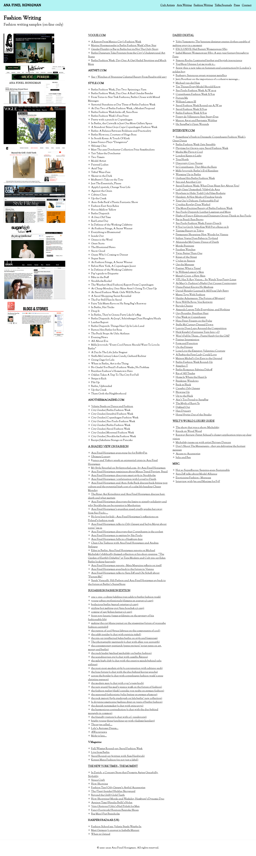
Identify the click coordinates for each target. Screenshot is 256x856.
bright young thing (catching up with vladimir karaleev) (123, 721)
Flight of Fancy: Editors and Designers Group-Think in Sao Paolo (213, 216)
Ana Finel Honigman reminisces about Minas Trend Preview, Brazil (129, 472)
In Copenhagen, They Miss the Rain (196, 167)
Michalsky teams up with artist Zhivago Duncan (203, 442)
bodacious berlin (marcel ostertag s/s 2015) (114, 605)
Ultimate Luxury (100, 457)
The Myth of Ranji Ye (188, 403)
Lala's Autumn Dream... (104, 728)
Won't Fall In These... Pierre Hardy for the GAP (203, 336)
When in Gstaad (100, 834)
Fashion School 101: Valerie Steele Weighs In (116, 827)
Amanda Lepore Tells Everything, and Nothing (203, 310)
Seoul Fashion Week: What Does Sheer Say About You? (207, 186)
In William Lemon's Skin (190, 272)
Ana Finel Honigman (22, 5)
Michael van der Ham (188, 83)
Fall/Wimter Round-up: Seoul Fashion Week (117, 749)
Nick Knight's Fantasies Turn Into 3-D (198, 332)
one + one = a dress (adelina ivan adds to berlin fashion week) (126, 597)
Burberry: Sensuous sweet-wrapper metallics (201, 76)
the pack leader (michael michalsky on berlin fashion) (121, 653)
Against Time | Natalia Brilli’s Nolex (111, 803)
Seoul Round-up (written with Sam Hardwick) (118, 756)
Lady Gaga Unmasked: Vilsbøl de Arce (198, 190)
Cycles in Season (185, 261)
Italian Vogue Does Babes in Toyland (197, 238)
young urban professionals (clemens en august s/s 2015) (122, 601)
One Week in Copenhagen (191, 317)
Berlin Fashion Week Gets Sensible (196, 145)
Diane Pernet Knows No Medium (194, 287)
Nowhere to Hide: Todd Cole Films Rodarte (200, 193)
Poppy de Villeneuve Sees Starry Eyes (197, 117)
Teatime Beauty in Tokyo (190, 231)
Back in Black (183, 385)
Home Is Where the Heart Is (191, 377)
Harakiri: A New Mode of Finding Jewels (199, 197)
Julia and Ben (183, 457)
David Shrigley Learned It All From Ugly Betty (202, 291)
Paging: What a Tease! (188, 268)
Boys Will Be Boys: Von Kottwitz (194, 302)
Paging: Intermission (187, 340)
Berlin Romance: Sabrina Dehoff (194, 370)
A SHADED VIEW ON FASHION (108, 447)
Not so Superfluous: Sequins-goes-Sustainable (203, 470)
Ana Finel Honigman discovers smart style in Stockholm (123, 475)
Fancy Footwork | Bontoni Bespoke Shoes (115, 810)
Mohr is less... (99, 736)
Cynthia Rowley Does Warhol (193, 205)
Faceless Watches (185, 250)
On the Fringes (184, 347)
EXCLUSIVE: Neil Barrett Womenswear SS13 (201, 49)
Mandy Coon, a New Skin (190, 276)
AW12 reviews (99, 732)
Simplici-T (182, 366)
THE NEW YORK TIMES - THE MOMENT (113, 766)
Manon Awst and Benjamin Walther (196, 121)
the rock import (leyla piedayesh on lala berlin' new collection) (126, 698)
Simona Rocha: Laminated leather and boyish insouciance (209, 60)
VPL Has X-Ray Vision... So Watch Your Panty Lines (206, 280)
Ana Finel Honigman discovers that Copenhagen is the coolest (127, 532)
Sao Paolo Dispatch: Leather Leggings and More (203, 212)
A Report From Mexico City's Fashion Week (116, 42)
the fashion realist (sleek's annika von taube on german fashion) (127, 691)
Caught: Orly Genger (188, 388)
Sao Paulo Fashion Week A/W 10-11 (196, 91)
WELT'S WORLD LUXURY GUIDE (194, 421)
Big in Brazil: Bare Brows (189, 220)
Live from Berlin (100, 752)
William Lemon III (186, 102)
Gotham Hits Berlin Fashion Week (195, 178)
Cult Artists (167, 5)
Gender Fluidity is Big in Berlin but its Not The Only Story (124, 49)
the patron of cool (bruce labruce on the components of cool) (125, 631)
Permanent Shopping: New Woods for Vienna (202, 235)
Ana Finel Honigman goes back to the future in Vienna (122, 569)
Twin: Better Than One (189, 253)
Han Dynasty (183, 411)
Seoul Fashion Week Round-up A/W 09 (199, 106)
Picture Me (182, 98)
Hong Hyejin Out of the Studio (194, 415)
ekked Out (184, 407)
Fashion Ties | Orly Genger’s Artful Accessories (118, 788)
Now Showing (99, 784)
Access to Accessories (188, 454)
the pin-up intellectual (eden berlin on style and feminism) (124, 638)
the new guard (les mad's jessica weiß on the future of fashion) (126, 687)
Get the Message (185, 265)
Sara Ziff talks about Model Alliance (196, 474)
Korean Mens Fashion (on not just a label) (114, 760)
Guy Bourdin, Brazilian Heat (192, 313)
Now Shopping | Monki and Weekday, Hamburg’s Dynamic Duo (127, 799)
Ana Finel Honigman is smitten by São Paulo (116, 535)
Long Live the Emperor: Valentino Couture (200, 351)
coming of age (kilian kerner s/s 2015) (111, 612)
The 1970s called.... (101, 725)
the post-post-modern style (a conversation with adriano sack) (127, 668)
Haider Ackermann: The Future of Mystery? (200, 298)
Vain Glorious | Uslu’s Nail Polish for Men (115, 806)
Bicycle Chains (184, 306)
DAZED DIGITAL (183, 35)
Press (237, 5)
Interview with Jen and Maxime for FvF (198, 481)
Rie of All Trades (185, 373)
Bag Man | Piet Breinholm (105, 814)
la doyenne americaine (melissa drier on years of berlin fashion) (126, 702)
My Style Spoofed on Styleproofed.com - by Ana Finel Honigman (128, 468)
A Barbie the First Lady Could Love (196, 355)
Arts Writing (184, 5)
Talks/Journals (223, 5)
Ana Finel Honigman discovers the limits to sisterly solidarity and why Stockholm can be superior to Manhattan (127, 503)
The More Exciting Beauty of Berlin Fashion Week (204, 208)
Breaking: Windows (187, 381)
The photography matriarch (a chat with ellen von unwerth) (125, 642)
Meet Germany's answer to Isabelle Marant (115, 830)
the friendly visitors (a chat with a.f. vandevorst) (119, 717)
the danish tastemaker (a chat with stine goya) (117, 706)
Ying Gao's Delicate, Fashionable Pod (197, 201)
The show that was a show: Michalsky (197, 427)
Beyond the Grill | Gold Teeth (108, 795)
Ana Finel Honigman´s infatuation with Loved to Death (123, 479)
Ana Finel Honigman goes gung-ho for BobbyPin (119, 453)
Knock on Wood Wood (189, 431)
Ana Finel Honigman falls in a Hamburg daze (117, 539)
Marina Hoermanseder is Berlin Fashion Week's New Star (123, 45)
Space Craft (98, 780)
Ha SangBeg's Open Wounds (192, 124)
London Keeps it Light (188, 156)
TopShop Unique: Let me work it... (195, 64)
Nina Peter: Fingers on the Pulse (194, 321)
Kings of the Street (186, 257)
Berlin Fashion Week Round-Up (194, 362)
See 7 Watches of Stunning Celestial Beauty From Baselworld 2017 (129, 77)
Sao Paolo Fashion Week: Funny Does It (198, 223)
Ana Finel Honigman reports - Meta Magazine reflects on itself (126, 566)
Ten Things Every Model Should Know (198, 87)
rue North (183, 160)
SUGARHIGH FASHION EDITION (109, 591)
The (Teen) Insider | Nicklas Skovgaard (113, 791)
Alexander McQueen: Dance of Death (197, 242)
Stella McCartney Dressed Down (194, 325)
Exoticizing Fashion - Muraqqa (193, 478)
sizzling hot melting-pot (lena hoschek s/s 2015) (117, 608)
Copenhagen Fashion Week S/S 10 (195, 94)
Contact (246, 5)
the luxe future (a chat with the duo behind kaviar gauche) (124, 672)
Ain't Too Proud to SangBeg (192, 400)
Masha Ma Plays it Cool (189, 152)
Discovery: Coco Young (189, 163)
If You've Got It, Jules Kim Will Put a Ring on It (202, 227)
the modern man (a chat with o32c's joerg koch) (117, 683)
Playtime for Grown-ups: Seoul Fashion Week (202, 148)
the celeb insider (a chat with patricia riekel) (116, 635)
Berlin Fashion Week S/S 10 (191, 113)
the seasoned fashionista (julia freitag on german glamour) (124, 695)
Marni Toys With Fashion (190, 295)
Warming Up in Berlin (188, 175)
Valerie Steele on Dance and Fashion (112, 406)
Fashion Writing (203, 5)
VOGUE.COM (97, 35)
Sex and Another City (188, 182)
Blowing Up (183, 392)
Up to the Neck (184, 396)
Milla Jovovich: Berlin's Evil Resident (197, 171)
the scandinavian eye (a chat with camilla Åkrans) (119, 657)
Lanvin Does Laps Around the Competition (201, 328)
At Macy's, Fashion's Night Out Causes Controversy (206, 283)
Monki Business (185, 246)
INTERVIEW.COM (184, 131)
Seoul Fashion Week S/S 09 (191, 109)
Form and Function (187, 343)
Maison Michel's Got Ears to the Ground (199, 358)
